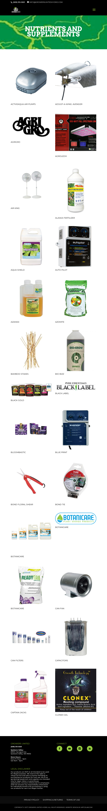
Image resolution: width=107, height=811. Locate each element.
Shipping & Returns (53, 800)
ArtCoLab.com (87, 807)
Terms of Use (73, 800)
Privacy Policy (31, 800)
